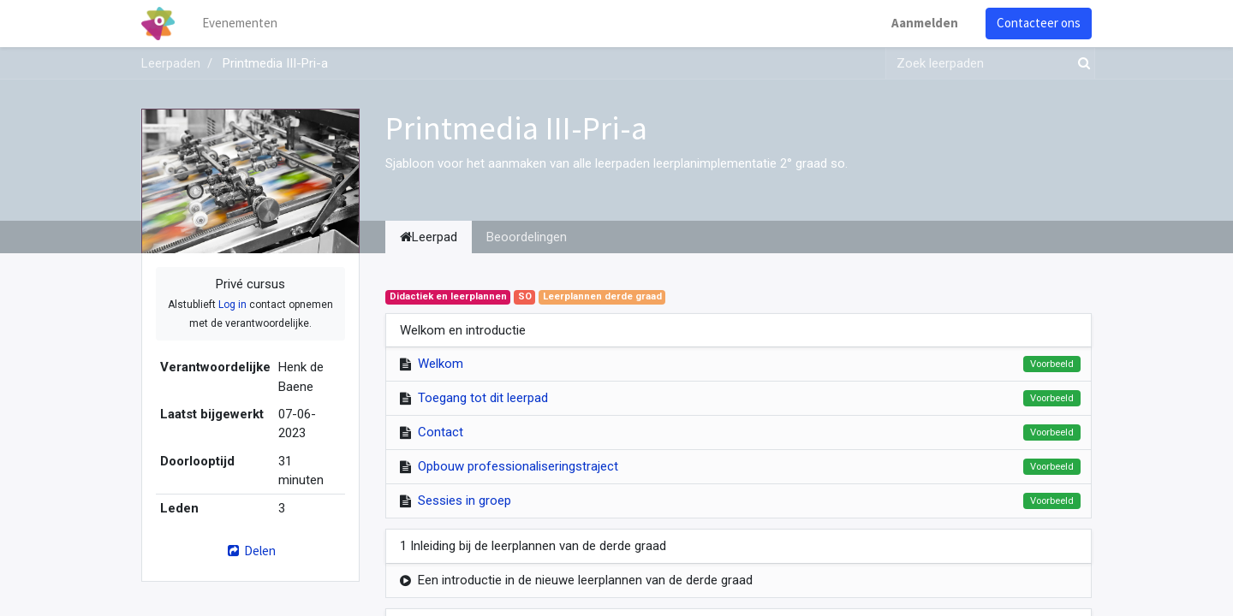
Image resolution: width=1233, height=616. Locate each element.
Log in (232, 305)
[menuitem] (239, 23)
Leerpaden (170, 63)
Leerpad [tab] (428, 237)
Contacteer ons (1039, 23)
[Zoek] (1080, 64)
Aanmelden (924, 23)
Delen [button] (250, 550)
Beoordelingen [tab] (526, 237)
